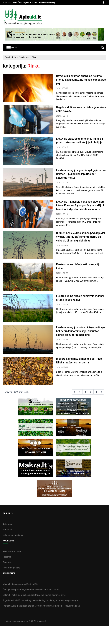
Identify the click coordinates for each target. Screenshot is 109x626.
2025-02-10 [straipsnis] (63, 116)
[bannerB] (54, 34)
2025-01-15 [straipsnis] (63, 147)
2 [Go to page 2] (85, 392)
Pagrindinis (10, 57)
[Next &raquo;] (101, 392)
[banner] (20, 2)
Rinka (34, 57)
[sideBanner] (35, 406)
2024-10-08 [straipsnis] (63, 367)
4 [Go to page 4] (96, 392)
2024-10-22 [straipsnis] (63, 273)
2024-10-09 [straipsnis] (63, 340)
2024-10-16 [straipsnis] (63, 304)
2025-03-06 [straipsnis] (63, 88)
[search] (102, 47)
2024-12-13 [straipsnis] (63, 183)
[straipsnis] (28, 88)
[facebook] (103, 2)
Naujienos (24, 57)
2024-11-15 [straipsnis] (63, 214)
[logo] (23, 17)
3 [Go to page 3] (90, 392)
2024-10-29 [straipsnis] (63, 245)
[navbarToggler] (12, 47)
